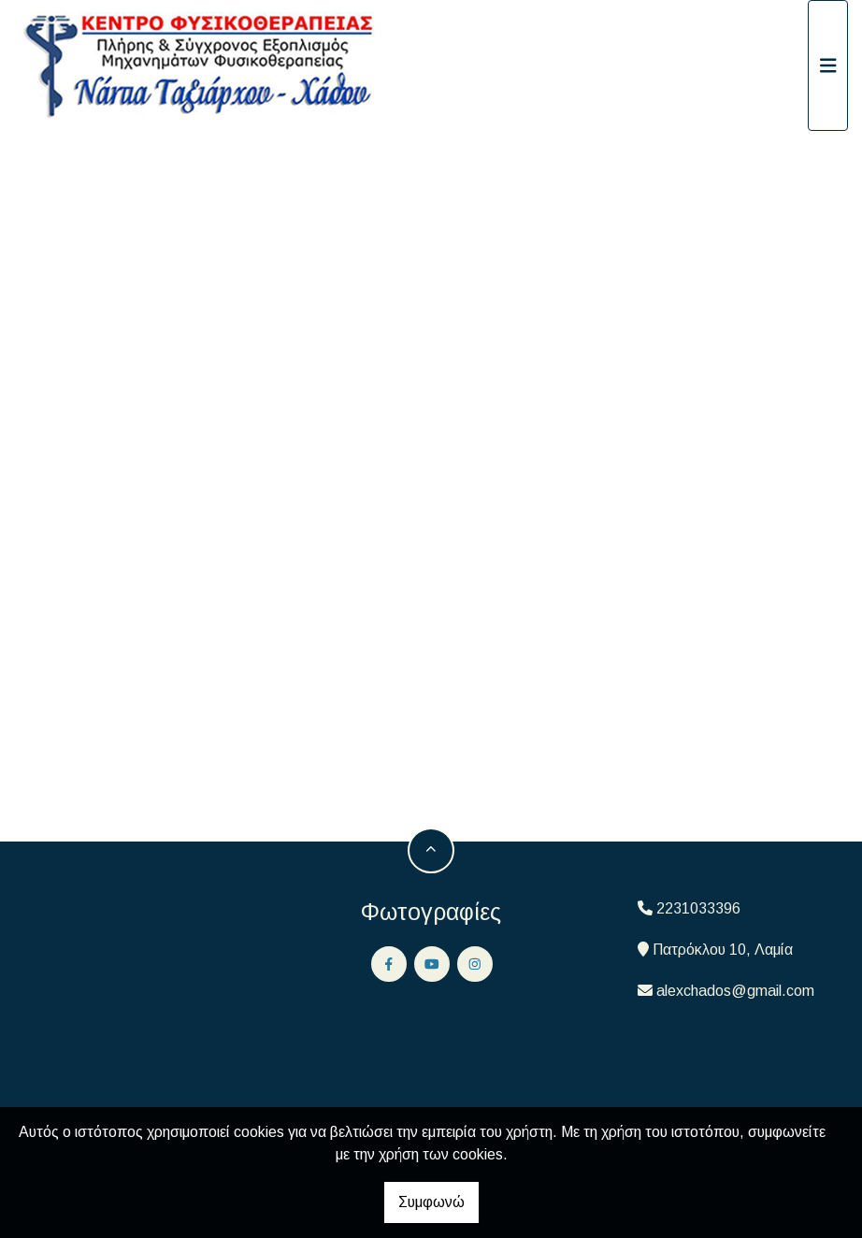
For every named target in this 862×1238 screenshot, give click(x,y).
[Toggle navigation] (828, 65)
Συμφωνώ (431, 1202)
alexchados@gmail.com (735, 991)
